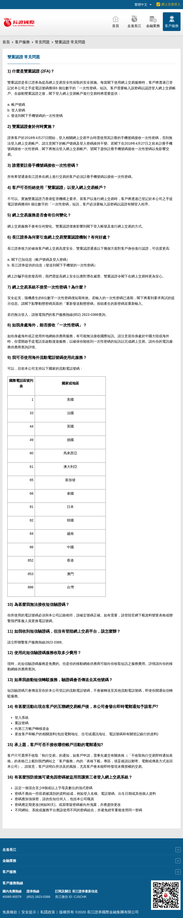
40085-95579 (11, 897)
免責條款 (9, 912)
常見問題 (42, 42)
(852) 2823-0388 (38, 897)
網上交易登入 (171, 4)
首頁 (6, 42)
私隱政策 (47, 912)
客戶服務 (22, 42)
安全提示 (28, 912)
